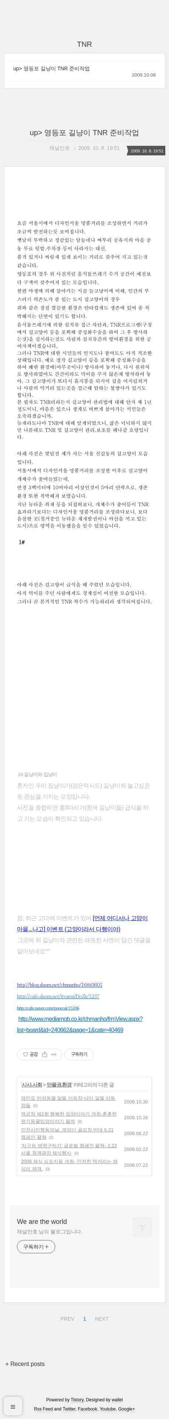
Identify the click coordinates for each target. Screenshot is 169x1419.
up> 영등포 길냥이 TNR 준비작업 (51, 68)
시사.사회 (32, 1085)
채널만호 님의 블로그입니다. (49, 1232)
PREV (66, 1318)
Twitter (69, 1409)
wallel (117, 1399)
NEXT (101, 1318)
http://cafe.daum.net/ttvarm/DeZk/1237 (58, 996)
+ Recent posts (25, 1364)
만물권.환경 (59, 1085)
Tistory (77, 1399)
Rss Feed (43, 1409)
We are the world (42, 1221)
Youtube (108, 1409)
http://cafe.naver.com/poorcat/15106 (48, 1008)
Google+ (126, 1409)
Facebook (88, 1409)
